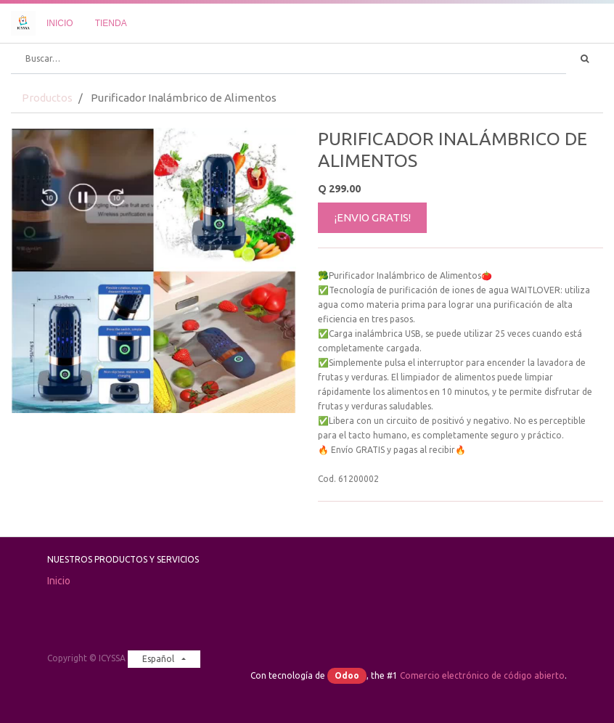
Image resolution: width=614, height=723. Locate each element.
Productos (47, 97)
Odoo (347, 675)
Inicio (58, 581)
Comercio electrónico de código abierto (482, 675)
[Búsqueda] (584, 59)
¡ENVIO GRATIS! (373, 217)
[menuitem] (60, 23)
